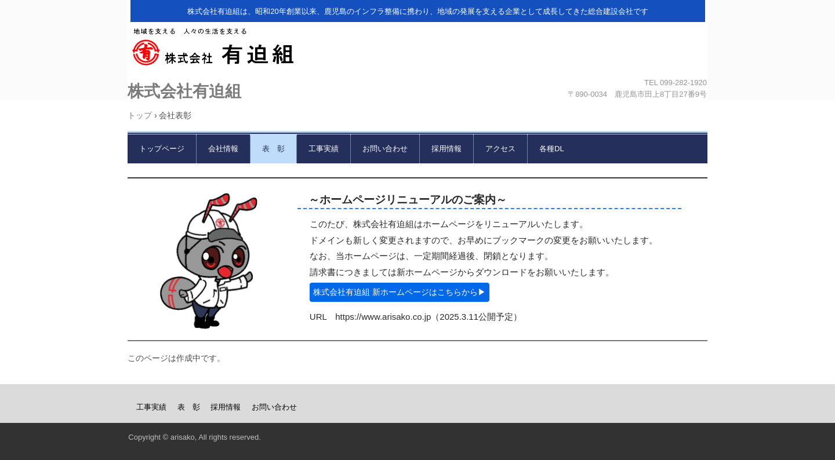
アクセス (500, 148)
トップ (140, 115)
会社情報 (223, 148)
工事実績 (323, 148)
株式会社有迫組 (415, 50)
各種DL (551, 148)
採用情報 (446, 148)
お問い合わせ (385, 148)
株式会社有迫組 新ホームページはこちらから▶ (399, 292)
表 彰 (273, 148)
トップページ (161, 148)
